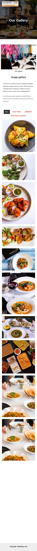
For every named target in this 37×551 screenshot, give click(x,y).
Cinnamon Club (10, 7)
